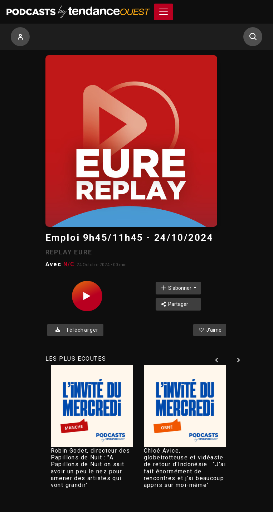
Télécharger (75, 330)
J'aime (209, 330)
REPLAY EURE (68, 252)
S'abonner (176, 287)
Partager (174, 304)
